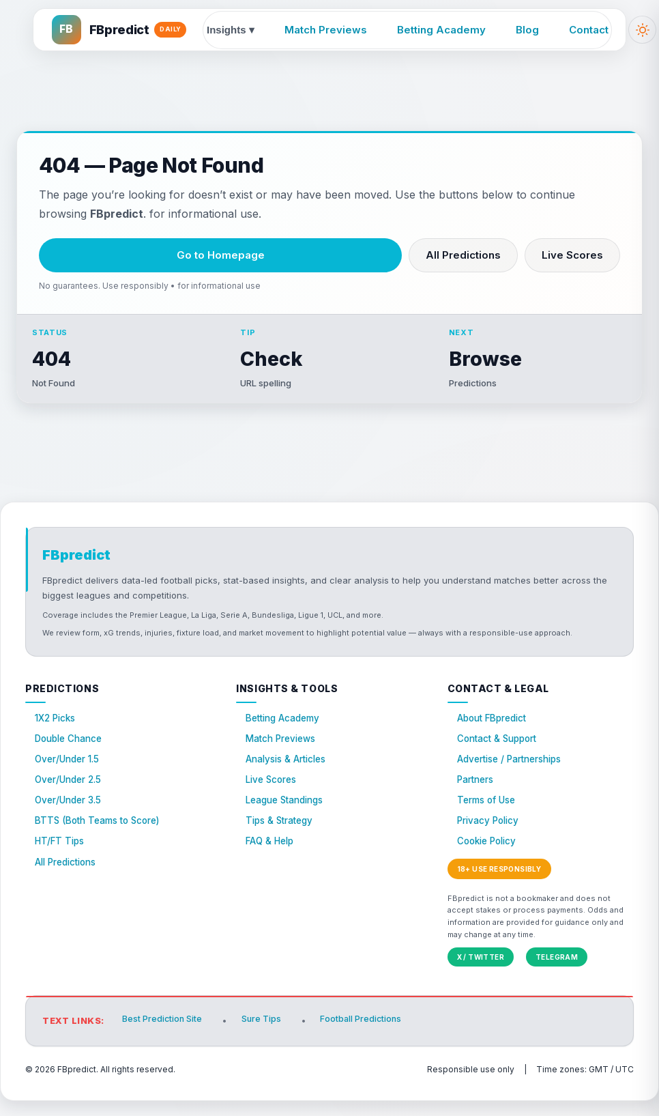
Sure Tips (266, 1036)
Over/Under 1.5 (69, 770)
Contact (590, 29)
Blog (528, 29)
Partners (477, 792)
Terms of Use (489, 814)
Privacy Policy (490, 836)
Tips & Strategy (282, 836)
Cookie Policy (489, 858)
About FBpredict (495, 726)
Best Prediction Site (164, 1036)
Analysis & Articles (290, 770)
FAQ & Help (271, 858)
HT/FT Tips (61, 858)
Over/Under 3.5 (70, 814)
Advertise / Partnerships (514, 770)
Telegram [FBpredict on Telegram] (557, 975)
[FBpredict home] (120, 30)
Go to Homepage (221, 254)
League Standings (289, 814)
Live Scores (572, 254)
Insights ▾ (232, 29)
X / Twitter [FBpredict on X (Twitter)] (480, 975)
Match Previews (327, 29)
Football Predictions (368, 1036)
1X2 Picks (57, 726)
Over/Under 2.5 (70, 792)
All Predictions (463, 254)
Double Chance (71, 748)
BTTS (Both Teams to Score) (102, 836)
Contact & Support (500, 748)
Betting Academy (442, 29)
